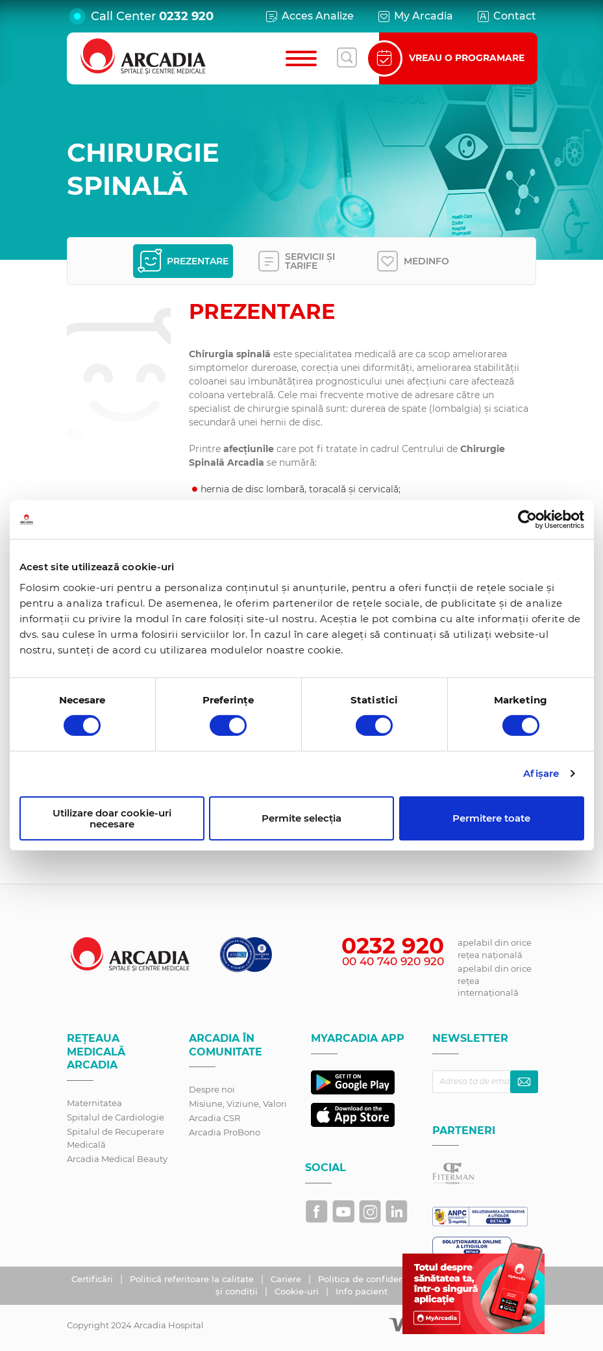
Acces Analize (309, 16)
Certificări (93, 1279)
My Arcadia (414, 16)
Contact (506, 16)
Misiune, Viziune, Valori (238, 1103)
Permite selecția (301, 818)
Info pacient (362, 1291)
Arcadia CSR (214, 1118)
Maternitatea (94, 1103)
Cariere (287, 1279)
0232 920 (186, 16)
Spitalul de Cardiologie (115, 1117)
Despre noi (212, 1089)
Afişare (541, 773)
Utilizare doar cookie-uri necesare (112, 818)
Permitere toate (491, 818)
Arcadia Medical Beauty (117, 1159)
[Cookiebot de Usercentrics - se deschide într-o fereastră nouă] (527, 519)
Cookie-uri (298, 1291)
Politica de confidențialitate (379, 1279)
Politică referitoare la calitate (193, 1279)
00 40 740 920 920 (393, 961)
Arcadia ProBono (224, 1132)
